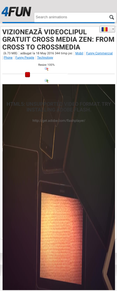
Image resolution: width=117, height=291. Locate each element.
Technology (45, 57)
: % (46, 64)
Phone (8, 57)
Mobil (79, 53)
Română (104, 29)
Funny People (24, 57)
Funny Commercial (99, 53)
